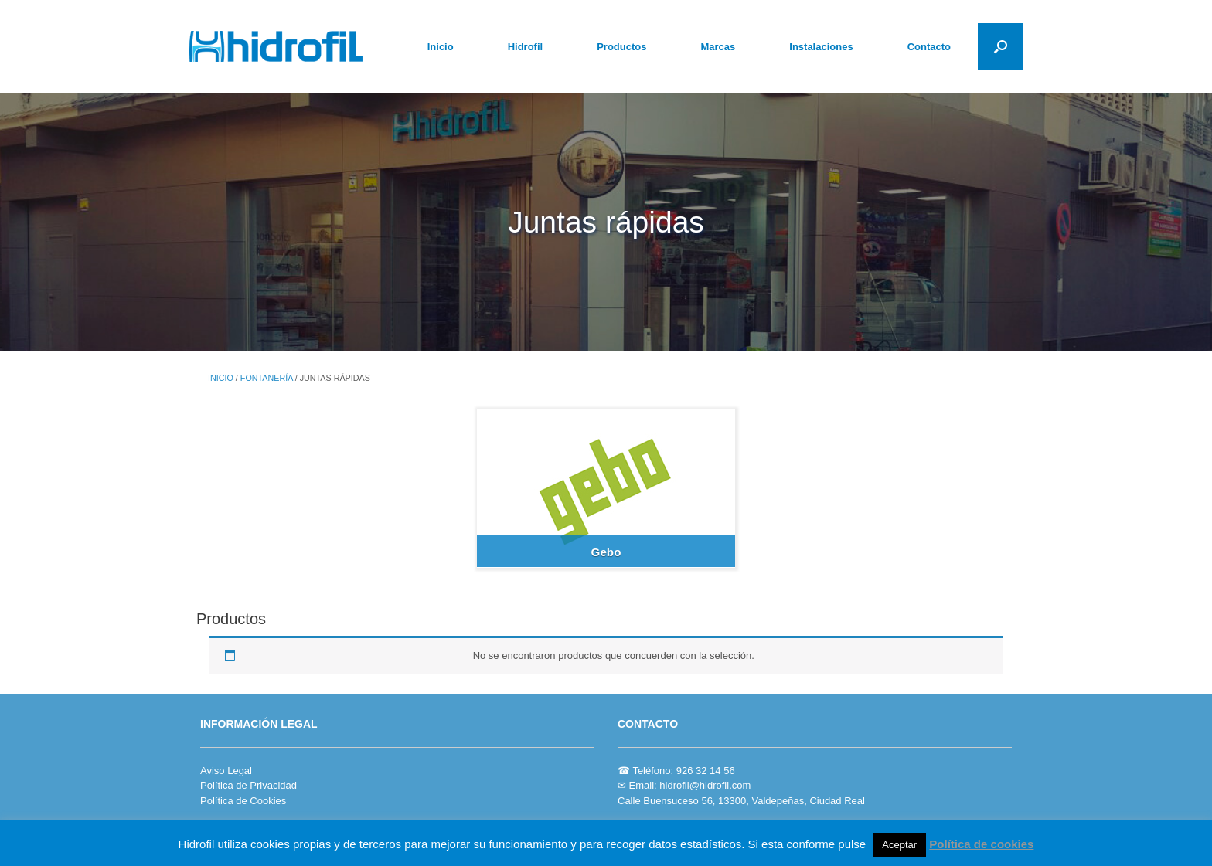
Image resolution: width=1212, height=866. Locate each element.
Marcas (717, 47)
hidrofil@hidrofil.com (705, 785)
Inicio (440, 47)
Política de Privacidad (248, 785)
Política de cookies (981, 844)
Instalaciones (821, 47)
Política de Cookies (243, 801)
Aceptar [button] (899, 845)
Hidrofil (525, 47)
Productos (621, 47)
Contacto (929, 47)
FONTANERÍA (266, 377)
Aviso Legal (226, 770)
